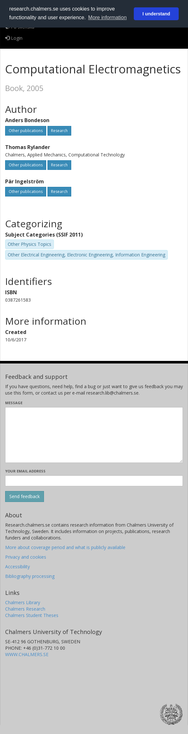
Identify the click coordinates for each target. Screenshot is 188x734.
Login (13, 38)
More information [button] (107, 17)
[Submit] (24, 496)
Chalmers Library (22, 602)
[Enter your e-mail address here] (94, 480)
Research (59, 130)
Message (13, 402)
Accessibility (17, 566)
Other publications (26, 130)
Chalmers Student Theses (31, 615)
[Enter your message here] (94, 435)
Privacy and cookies (25, 557)
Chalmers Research (25, 609)
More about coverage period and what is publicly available (65, 547)
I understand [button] (156, 13)
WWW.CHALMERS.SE (26, 654)
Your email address (25, 471)
